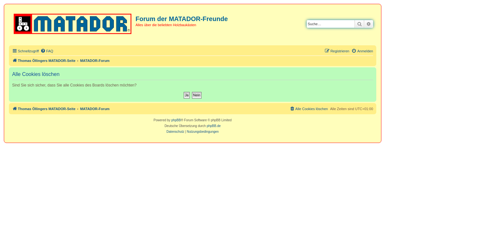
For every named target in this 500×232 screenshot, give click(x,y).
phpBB (176, 120)
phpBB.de (214, 126)
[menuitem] (46, 51)
